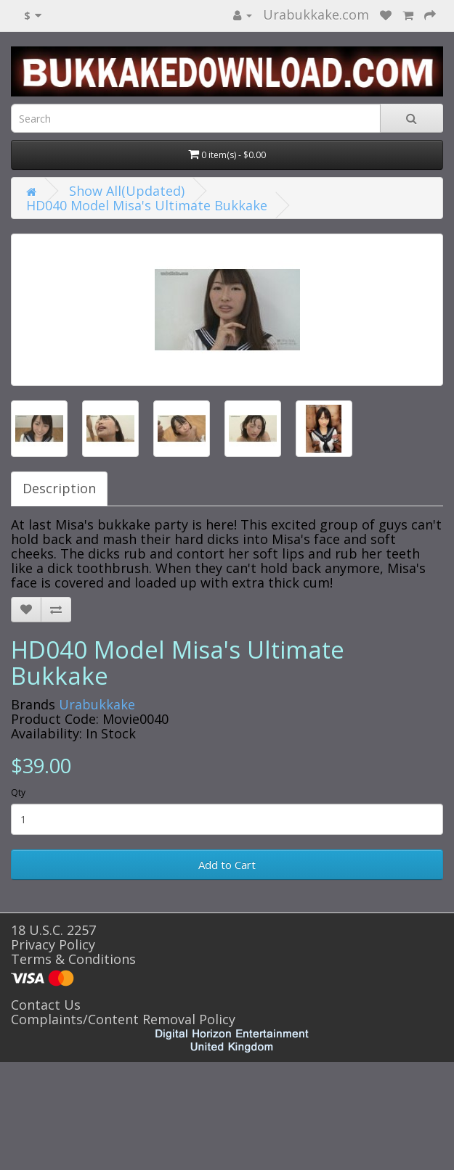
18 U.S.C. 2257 (53, 930)
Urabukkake (97, 704)
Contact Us (46, 1004)
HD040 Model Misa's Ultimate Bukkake (146, 205)
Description (59, 488)
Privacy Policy (53, 944)
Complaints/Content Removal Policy (123, 1019)
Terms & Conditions (73, 959)
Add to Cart (227, 864)
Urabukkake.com (316, 14)
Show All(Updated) (127, 190)
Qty (18, 792)
